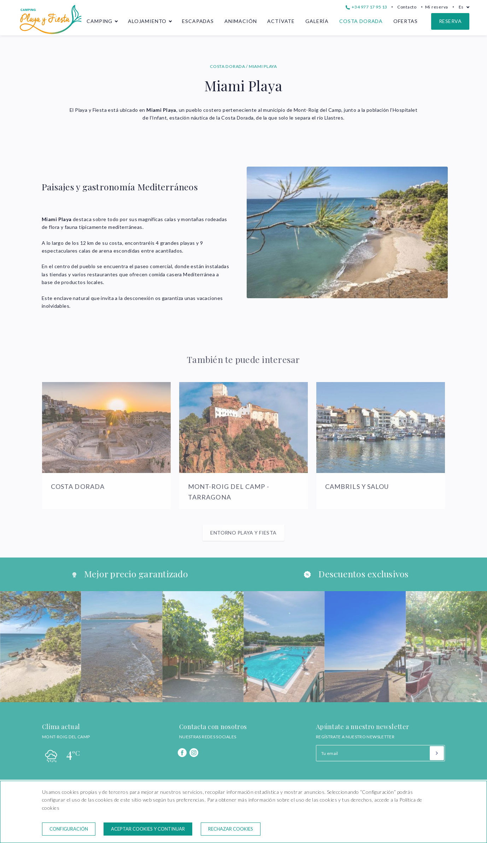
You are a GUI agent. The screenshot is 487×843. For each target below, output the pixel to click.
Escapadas (198, 21)
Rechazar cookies (230, 829)
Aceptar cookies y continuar (148, 829)
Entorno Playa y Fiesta (243, 533)
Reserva (450, 21)
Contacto (407, 7)
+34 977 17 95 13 (366, 7)
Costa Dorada (361, 21)
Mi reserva (436, 7)
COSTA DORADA (228, 66)
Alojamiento (147, 21)
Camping (99, 21)
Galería (317, 21)
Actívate (281, 21)
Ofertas (405, 21)
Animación (240, 21)
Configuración (68, 829)
